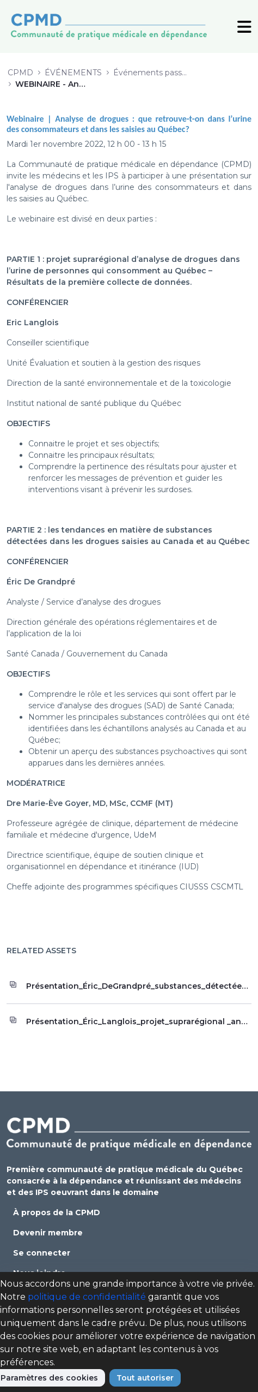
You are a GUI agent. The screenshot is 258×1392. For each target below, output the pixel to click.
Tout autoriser (145, 1378)
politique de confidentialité (87, 1297)
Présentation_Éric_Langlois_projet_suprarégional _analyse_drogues (138, 1021)
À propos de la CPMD (56, 1212)
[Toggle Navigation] (244, 26)
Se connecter (41, 1253)
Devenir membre (48, 1233)
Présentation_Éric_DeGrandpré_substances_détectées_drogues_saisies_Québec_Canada (138, 986)
